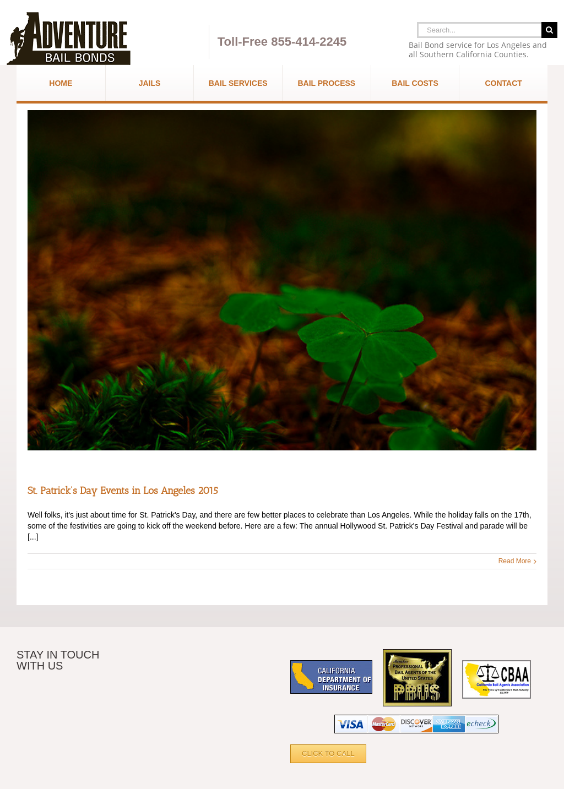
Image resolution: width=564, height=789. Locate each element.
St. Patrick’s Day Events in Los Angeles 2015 (123, 491)
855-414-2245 (308, 41)
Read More (514, 561)
